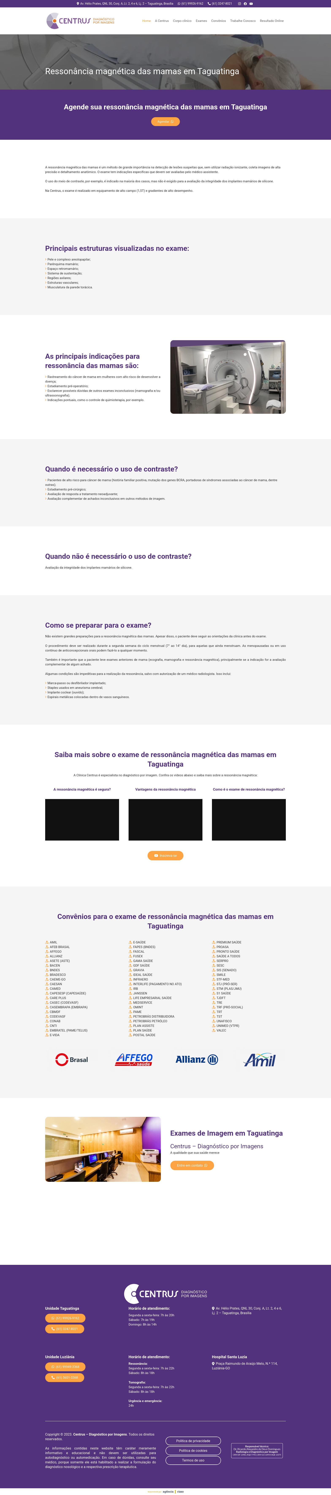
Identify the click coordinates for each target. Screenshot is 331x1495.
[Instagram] (239, 4)
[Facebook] (245, 4)
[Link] (80, 20)
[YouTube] (251, 4)
